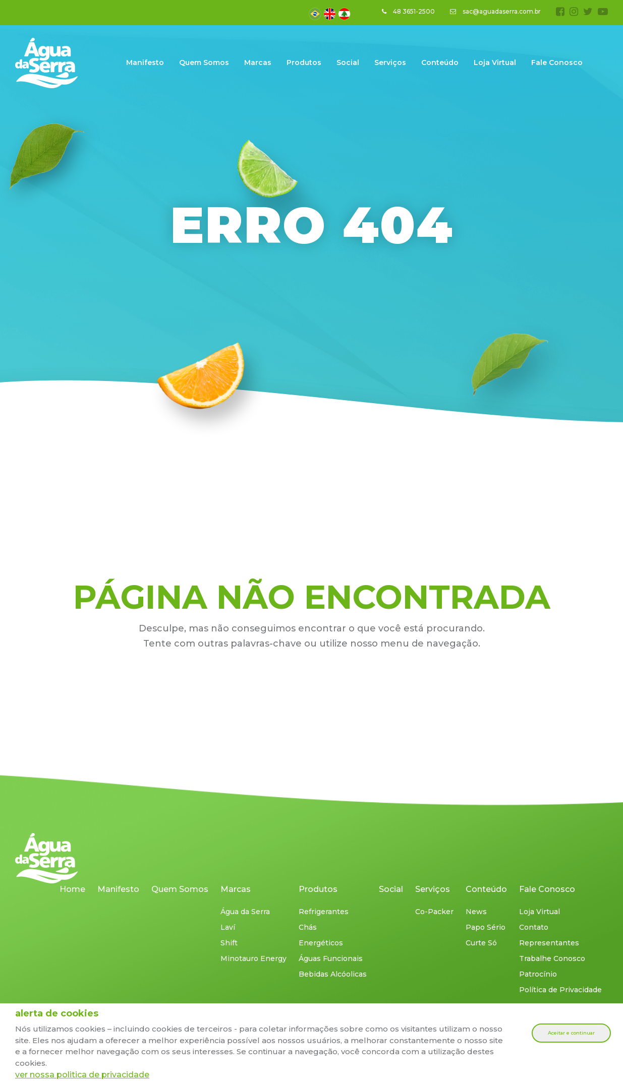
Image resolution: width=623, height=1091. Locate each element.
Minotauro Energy (253, 958)
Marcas (257, 62)
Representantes (549, 942)
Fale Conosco (557, 62)
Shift (229, 942)
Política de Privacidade (560, 989)
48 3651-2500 (408, 11)
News (476, 911)
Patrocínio (538, 974)
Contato (533, 927)
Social (347, 62)
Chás (308, 927)
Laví (227, 927)
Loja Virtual (495, 62)
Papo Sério (485, 927)
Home (72, 889)
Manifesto (145, 62)
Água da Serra (245, 911)
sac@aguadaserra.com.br (495, 11)
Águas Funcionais (331, 958)
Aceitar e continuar (571, 1033)
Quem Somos (204, 62)
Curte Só (481, 942)
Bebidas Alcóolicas (333, 974)
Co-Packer (434, 911)
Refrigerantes (324, 911)
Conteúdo (440, 62)
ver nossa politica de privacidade (82, 1074)
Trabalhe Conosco (552, 958)
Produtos (304, 62)
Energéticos (321, 942)
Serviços (390, 62)
